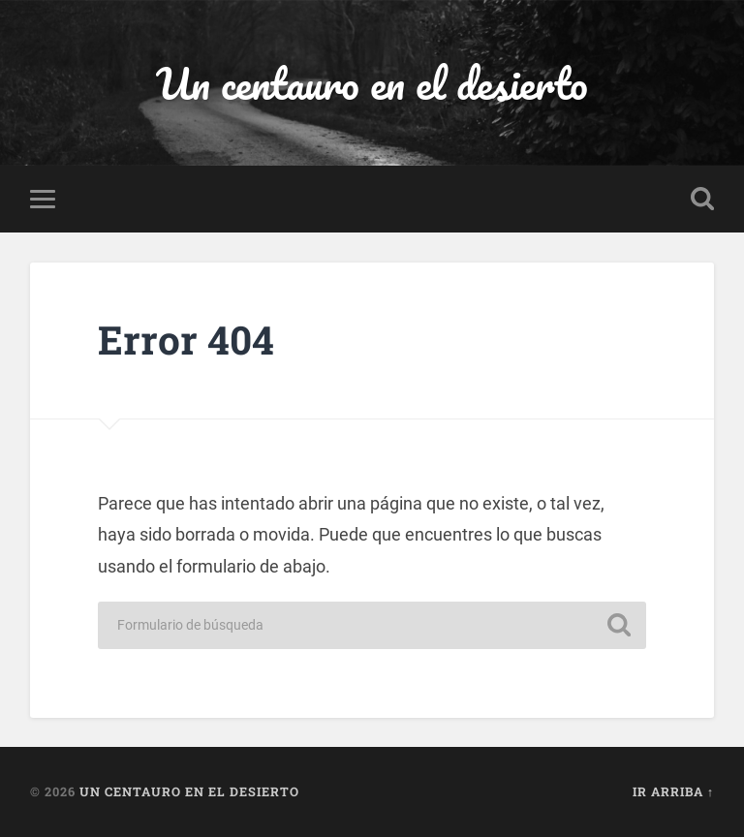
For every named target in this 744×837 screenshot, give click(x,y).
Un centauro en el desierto (372, 82)
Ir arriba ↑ (673, 791)
